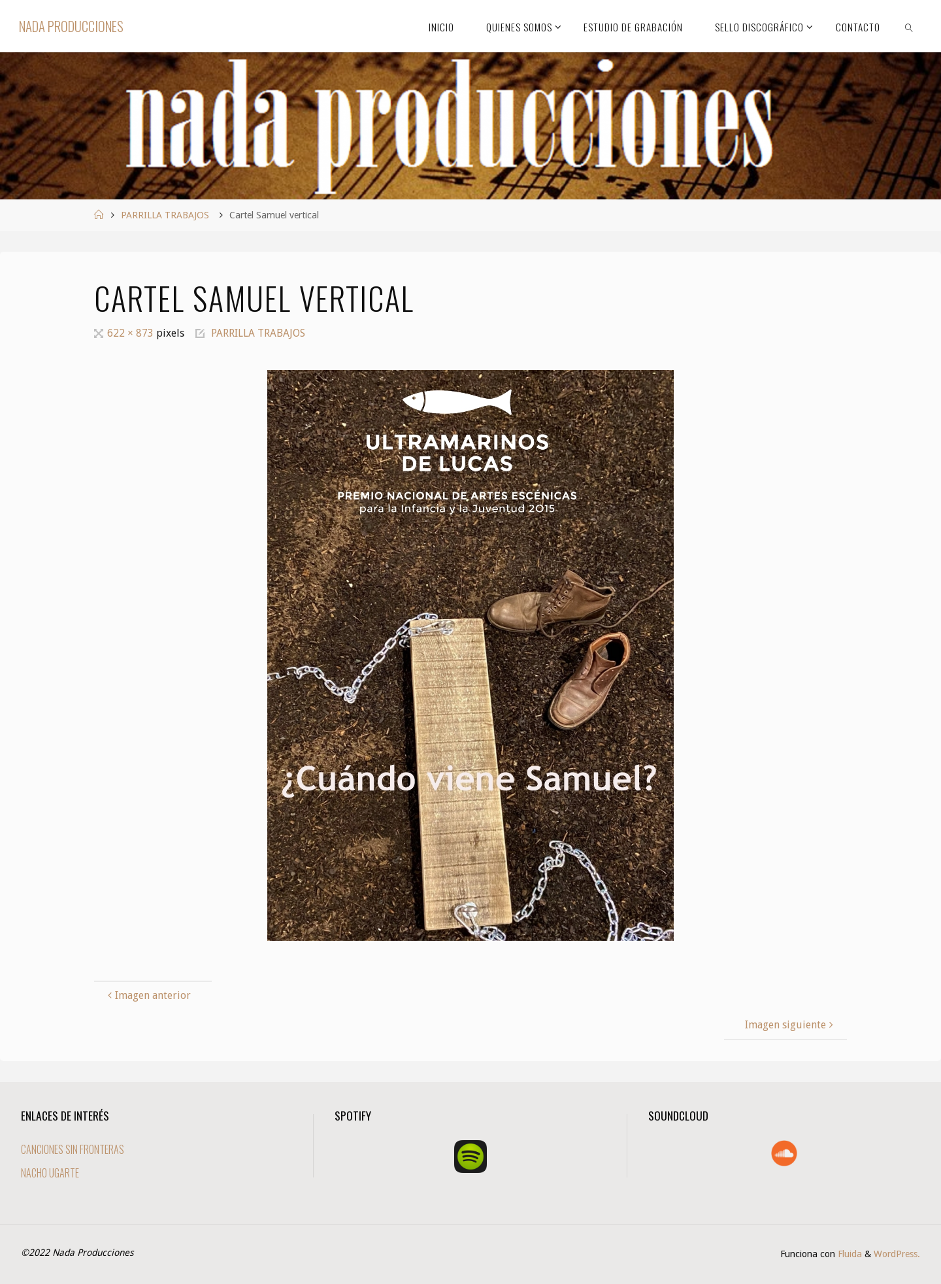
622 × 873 (131, 333)
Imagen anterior (148, 995)
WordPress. (897, 1254)
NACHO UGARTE (50, 1173)
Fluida (848, 1254)
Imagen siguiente (790, 1025)
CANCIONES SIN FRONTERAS (72, 1149)
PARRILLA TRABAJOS (165, 215)
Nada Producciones (71, 26)
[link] (909, 26)
